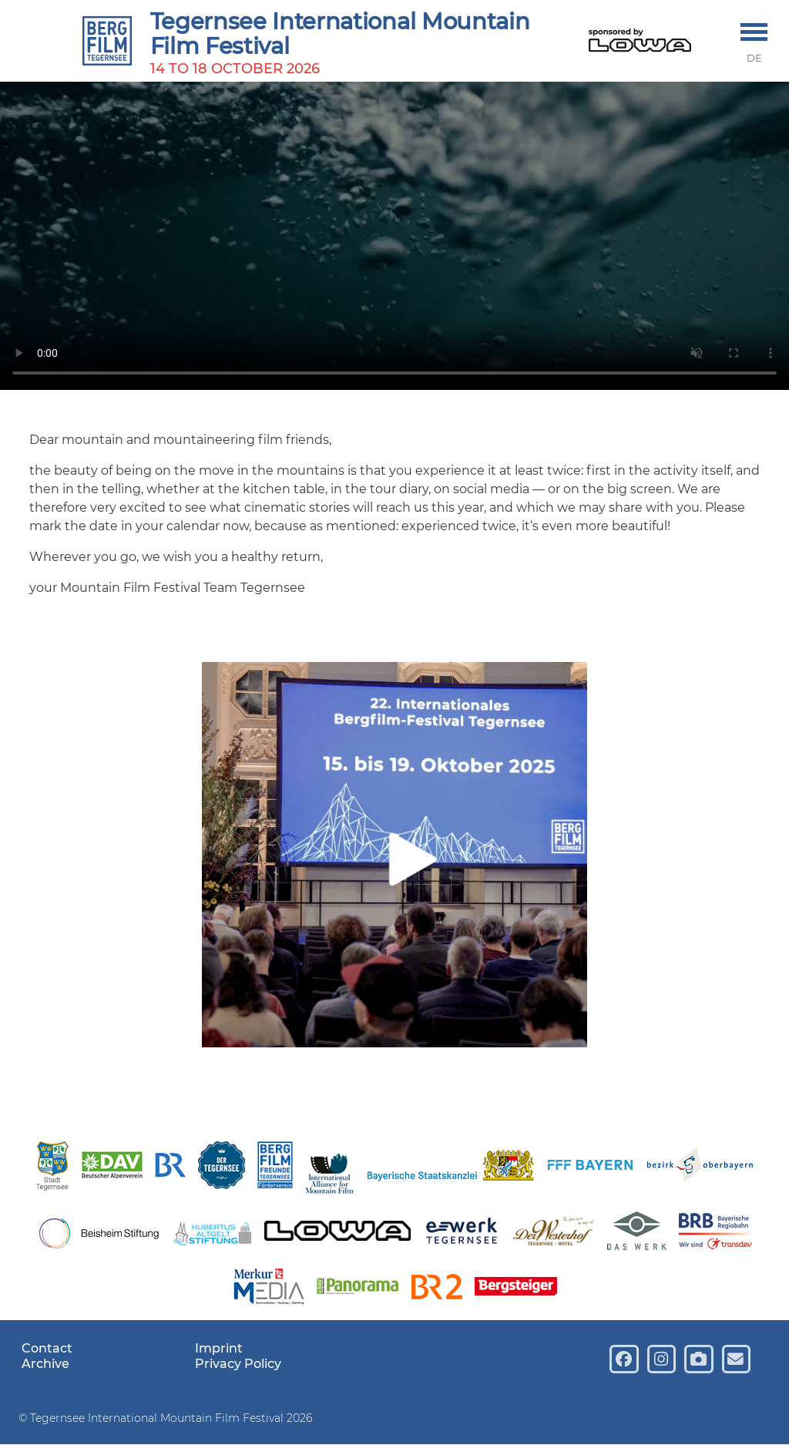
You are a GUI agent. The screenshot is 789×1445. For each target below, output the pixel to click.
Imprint (219, 1348)
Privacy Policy (238, 1363)
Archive (45, 1363)
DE (754, 58)
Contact (47, 1348)
